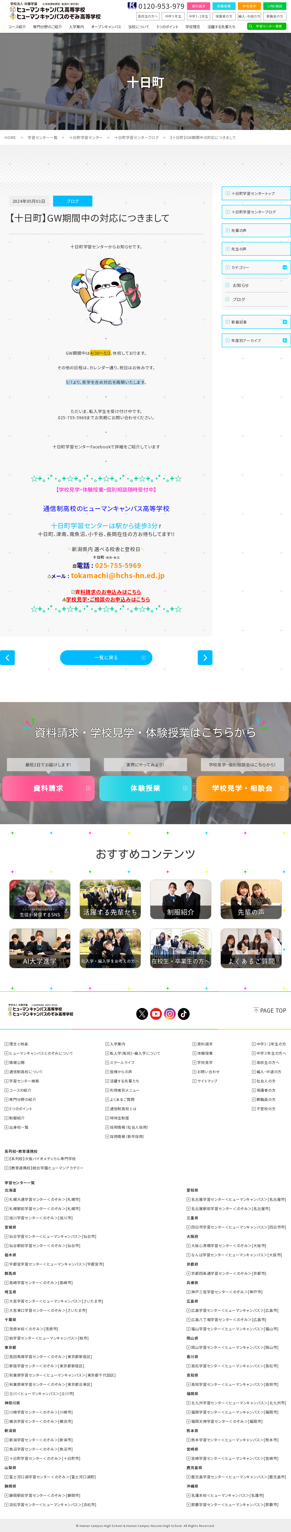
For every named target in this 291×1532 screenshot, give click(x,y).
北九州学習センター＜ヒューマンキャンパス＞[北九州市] (238, 1403)
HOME (10, 137)
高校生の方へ (148, 16)
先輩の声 (239, 230)
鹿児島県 (194, 1467)
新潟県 (10, 1430)
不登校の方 (266, 1108)
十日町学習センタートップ (253, 193)
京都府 (192, 1264)
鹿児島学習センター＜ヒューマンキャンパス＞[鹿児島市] (238, 1477)
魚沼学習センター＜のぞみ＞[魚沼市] (41, 1449)
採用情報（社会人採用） (129, 1127)
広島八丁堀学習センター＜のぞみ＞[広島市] (229, 1319)
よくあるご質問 (122, 1099)
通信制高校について (26, 1071)
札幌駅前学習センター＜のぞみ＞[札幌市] (45, 1208)
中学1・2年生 (199, 16)
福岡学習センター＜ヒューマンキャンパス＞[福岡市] (235, 1412)
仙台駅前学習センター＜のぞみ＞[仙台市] (45, 1245)
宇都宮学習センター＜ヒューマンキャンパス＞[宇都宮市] (56, 1264)
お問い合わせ (208, 1071)
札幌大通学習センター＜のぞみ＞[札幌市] (45, 1199)
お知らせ (241, 285)
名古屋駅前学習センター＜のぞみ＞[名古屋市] (230, 1208)
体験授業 (224, 6)
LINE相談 (274, 6)
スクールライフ (122, 1062)
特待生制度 (119, 1118)
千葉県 (10, 1319)
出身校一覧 (19, 1127)
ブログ (239, 299)
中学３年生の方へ (271, 1053)
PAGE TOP (273, 1010)
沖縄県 (192, 1486)
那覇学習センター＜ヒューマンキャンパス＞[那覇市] (235, 1504)
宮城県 (10, 1227)
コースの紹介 (20, 1090)
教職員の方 (275, 16)
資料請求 (198, 6)
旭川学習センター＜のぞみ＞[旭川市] (41, 1218)
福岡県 (192, 1393)
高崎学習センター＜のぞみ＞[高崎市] (41, 1282)
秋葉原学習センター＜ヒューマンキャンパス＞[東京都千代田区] (62, 1375)
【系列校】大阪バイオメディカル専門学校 (42, 1158)
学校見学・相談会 (242, 788)
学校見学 (249, 6)
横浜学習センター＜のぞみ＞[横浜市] (41, 1421)
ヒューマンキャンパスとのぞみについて (41, 1053)
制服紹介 (17, 1118)
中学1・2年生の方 (271, 1044)
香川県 (192, 1356)
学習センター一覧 (42, 137)
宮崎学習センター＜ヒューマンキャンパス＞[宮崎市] (235, 1458)
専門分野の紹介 (22, 1099)
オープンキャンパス (106, 26)
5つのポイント (167, 26)
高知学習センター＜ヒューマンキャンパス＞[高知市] (235, 1384)
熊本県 (192, 1430)
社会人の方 (266, 1081)
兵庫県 (192, 1282)
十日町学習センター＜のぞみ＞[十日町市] (45, 1458)
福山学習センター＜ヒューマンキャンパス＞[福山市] (235, 1329)
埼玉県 (10, 1292)
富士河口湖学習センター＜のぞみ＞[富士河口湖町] (52, 1477)
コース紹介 (17, 26)
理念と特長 (18, 1044)
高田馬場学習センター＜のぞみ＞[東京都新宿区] (50, 1356)
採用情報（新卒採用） (127, 1136)
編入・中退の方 (249, 16)
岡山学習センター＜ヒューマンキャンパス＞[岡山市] (235, 1347)
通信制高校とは (123, 1108)
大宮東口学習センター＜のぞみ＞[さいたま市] (48, 1310)
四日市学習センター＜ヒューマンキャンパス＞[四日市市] (238, 1227)
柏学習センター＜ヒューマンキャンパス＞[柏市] (49, 1338)
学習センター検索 (269, 26)
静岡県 (10, 1486)
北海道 (10, 1190)
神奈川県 (12, 1403)
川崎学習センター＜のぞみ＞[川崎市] (41, 1412)
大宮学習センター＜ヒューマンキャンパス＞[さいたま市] (56, 1301)
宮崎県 (192, 1449)
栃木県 (10, 1255)
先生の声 (239, 249)
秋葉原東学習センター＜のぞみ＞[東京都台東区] (50, 1384)
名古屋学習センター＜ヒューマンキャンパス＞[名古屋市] (238, 1199)
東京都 (10, 1347)
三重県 (192, 1218)
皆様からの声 (121, 1071)
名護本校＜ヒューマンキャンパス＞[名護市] (227, 1495)
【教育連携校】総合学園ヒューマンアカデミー (46, 1168)
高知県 (192, 1375)
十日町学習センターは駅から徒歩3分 (106, 525)
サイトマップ (207, 1081)
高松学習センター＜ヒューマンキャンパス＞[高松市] (235, 1366)
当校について (138, 26)
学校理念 (192, 26)
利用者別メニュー (125, 1090)
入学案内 (76, 26)
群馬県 (10, 1273)
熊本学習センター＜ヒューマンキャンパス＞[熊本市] (235, 1440)
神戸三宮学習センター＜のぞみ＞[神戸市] (227, 1292)
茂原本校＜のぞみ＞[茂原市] (33, 1329)
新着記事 (239, 322)
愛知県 (192, 1190)
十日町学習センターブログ (136, 137)
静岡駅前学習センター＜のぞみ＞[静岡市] (45, 1495)
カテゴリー (240, 267)
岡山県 (192, 1338)
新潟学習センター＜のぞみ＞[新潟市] (41, 1440)
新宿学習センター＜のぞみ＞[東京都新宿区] (47, 1366)
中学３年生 (173, 16)
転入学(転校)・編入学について (135, 1053)
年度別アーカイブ (246, 340)
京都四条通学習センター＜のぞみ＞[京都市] (229, 1273)
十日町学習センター (86, 137)
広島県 (192, 1301)
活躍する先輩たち (221, 26)
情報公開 (17, 1062)
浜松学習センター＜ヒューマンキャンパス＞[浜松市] (53, 1504)
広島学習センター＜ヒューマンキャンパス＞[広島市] (235, 1310)
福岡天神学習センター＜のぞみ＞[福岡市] (227, 1421)
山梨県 (10, 1467)
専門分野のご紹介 (47, 26)
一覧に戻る (106, 657)
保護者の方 (224, 16)
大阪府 (192, 1236)
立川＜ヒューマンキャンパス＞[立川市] (41, 1393)
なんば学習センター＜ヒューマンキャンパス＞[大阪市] (236, 1255)
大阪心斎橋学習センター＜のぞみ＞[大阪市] (229, 1245)
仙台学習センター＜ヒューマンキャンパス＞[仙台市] (53, 1236)
